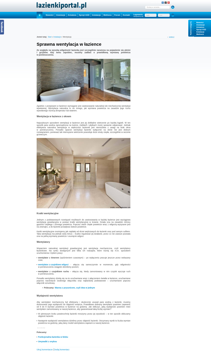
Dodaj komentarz (61, 349)
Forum (117, 15)
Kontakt (126, 15)
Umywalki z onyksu (47, 341)
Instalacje (200, 32)
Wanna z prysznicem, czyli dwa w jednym (75, 288)
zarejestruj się (138, 16)
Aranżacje (200, 25)
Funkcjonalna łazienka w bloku (53, 337)
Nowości (200, 23)
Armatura (200, 27)
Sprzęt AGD (201, 30)
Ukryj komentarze (45, 349)
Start (39, 15)
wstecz (171, 37)
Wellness (200, 34)
